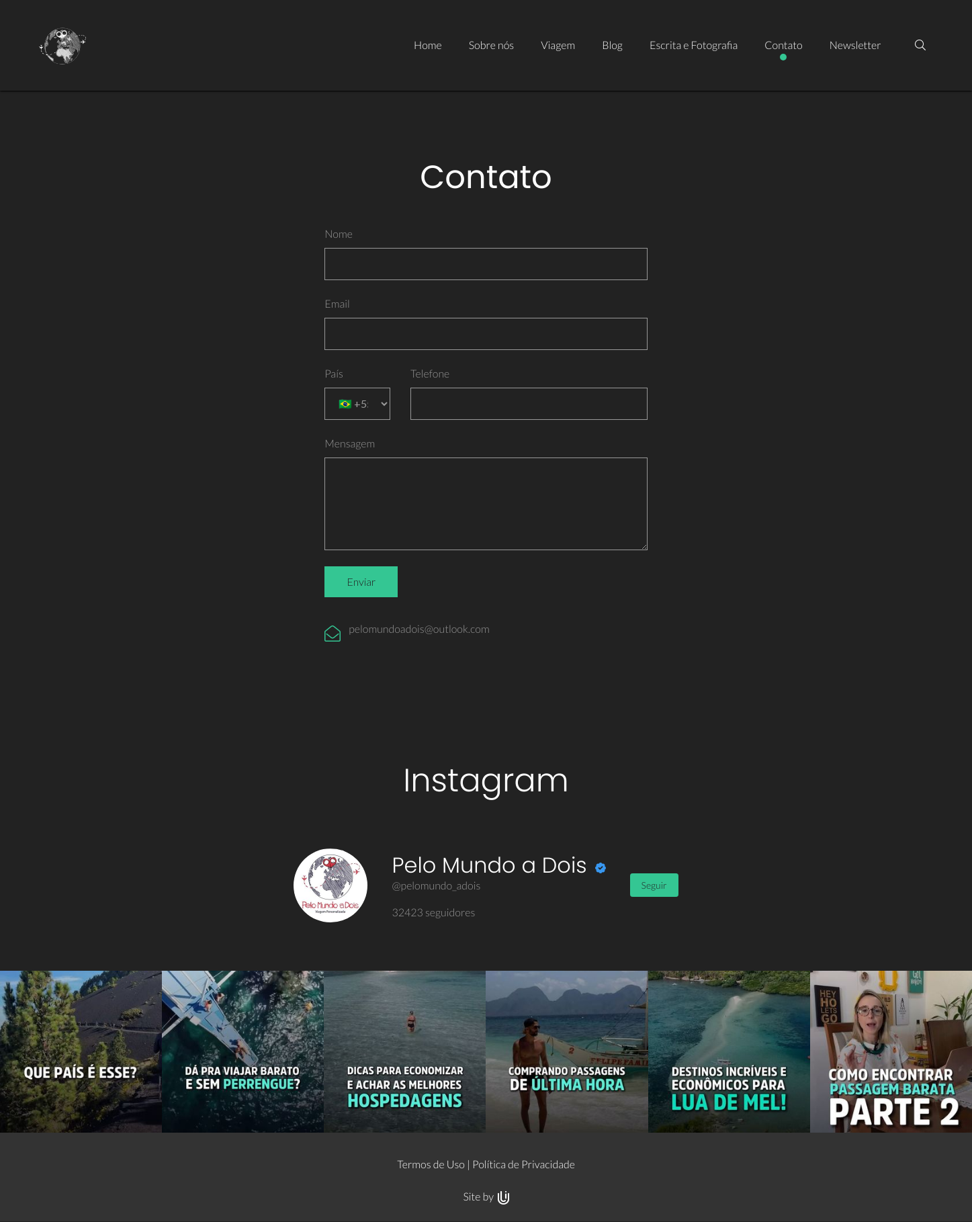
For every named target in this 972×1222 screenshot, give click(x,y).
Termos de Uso (431, 1164)
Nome (338, 234)
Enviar (361, 581)
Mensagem (349, 443)
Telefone (429, 373)
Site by (486, 1196)
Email (337, 304)
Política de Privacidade (523, 1164)
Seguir (654, 885)
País (333, 373)
